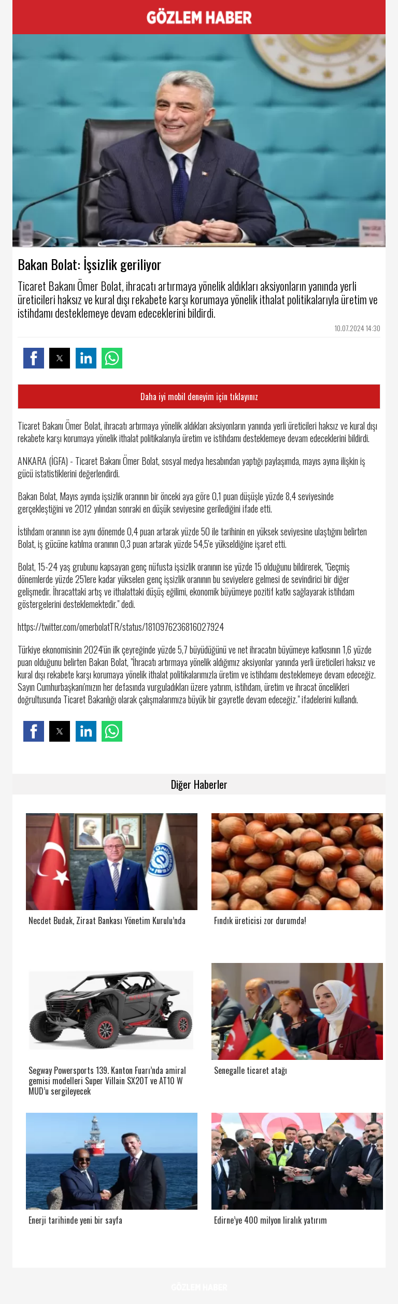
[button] (33, 358)
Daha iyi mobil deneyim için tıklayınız (199, 396)
